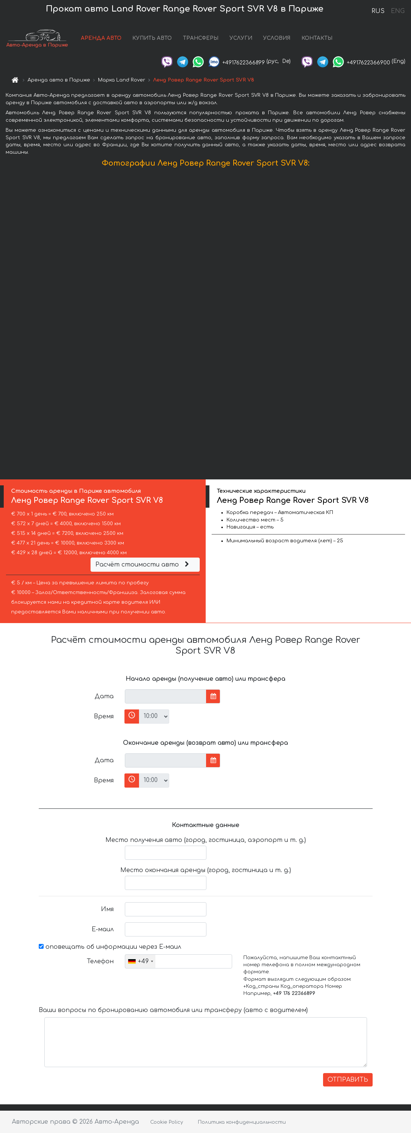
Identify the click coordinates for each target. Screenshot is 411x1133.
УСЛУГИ (241, 38)
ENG (397, 11)
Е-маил (103, 929)
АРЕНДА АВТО (101, 38)
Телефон (100, 961)
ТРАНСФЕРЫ (200, 38)
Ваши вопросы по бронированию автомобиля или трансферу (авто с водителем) (173, 1010)
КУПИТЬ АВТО (152, 38)
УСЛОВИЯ (276, 38)
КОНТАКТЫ (316, 38)
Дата (104, 696)
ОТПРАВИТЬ (348, 1079)
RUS (378, 11)
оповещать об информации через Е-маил (110, 947)
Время (104, 716)
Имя (107, 909)
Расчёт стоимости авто (143, 564)
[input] (165, 696)
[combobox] (140, 961)
